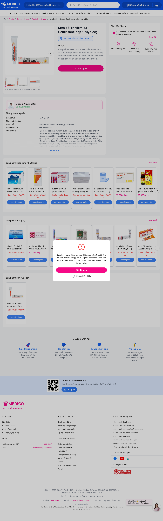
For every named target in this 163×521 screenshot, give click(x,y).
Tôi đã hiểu (81, 270)
